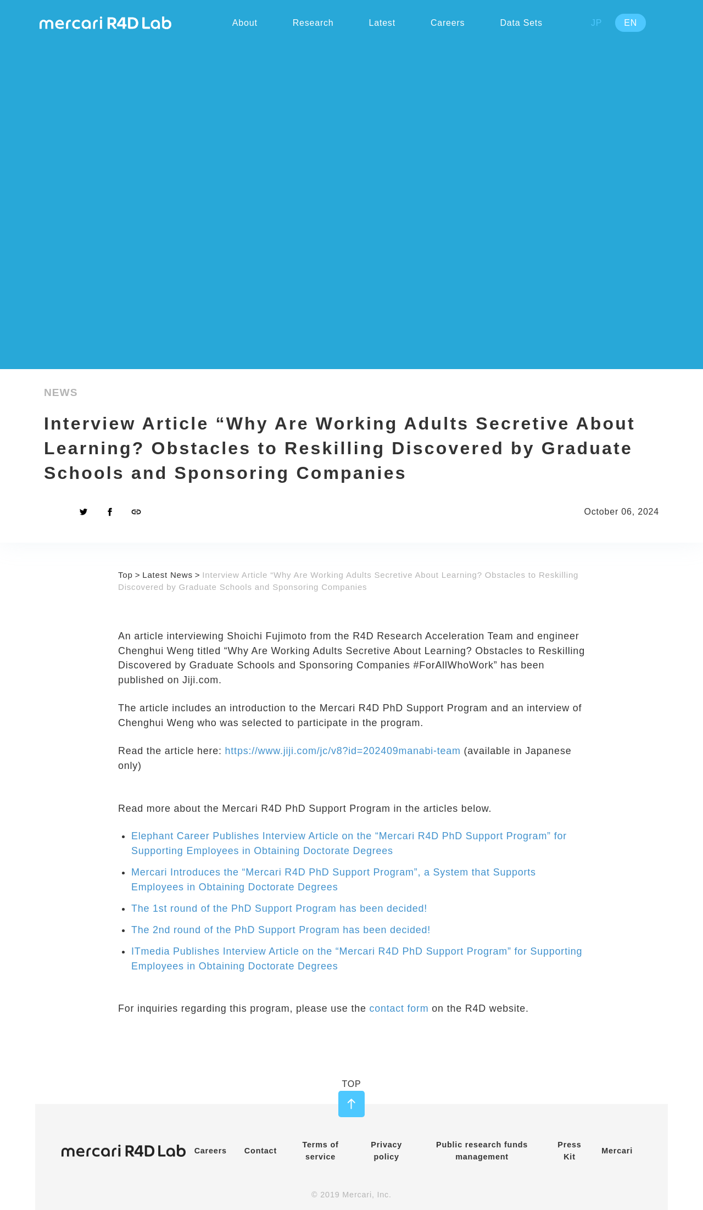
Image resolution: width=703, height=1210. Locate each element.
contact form (398, 1008)
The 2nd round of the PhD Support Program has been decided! (281, 929)
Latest (382, 22)
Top (125, 574)
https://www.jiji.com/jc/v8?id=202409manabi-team (343, 750)
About (245, 22)
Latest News (167, 574)
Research (313, 22)
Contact (260, 1150)
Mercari (617, 1150)
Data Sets (521, 22)
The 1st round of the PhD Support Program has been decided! (279, 908)
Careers (210, 1150)
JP (596, 22)
